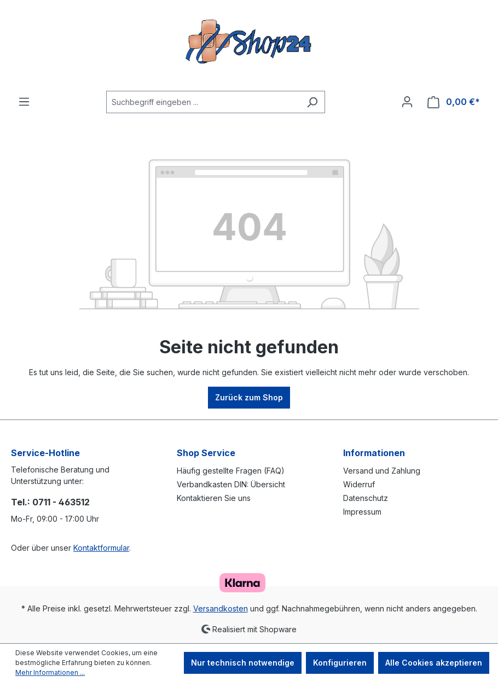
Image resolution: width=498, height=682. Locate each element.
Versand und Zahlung (381, 470)
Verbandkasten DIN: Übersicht (231, 484)
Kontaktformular (101, 547)
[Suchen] (312, 102)
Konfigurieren (340, 662)
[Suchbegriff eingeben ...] (203, 102)
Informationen (374, 452)
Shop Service (206, 452)
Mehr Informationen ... (50, 672)
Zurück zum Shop (249, 397)
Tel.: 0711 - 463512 (50, 502)
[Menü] (24, 102)
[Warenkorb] (453, 102)
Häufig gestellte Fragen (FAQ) (231, 470)
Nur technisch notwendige (242, 662)
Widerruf (359, 484)
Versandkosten (220, 608)
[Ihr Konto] (407, 102)
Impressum (362, 511)
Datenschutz (365, 498)
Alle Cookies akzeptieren (433, 662)
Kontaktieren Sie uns (214, 498)
